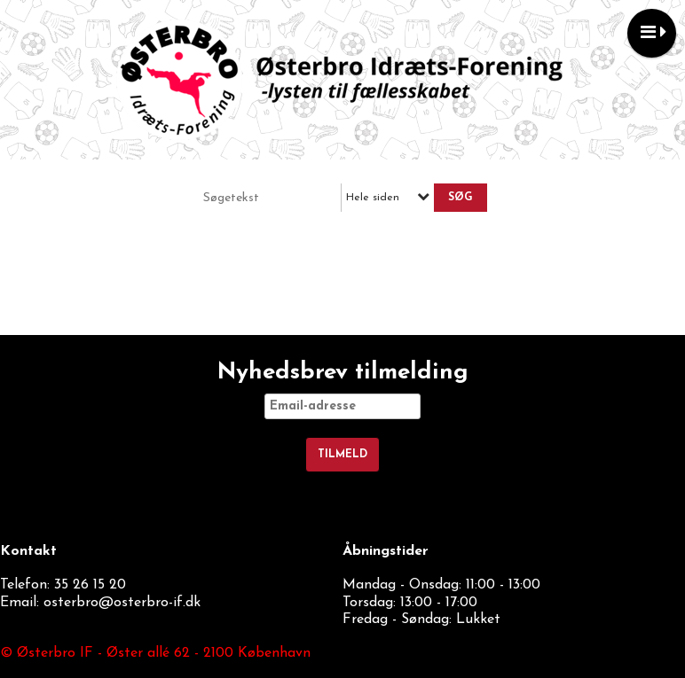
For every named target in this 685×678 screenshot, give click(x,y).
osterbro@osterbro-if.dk (122, 603)
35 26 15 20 (90, 585)
